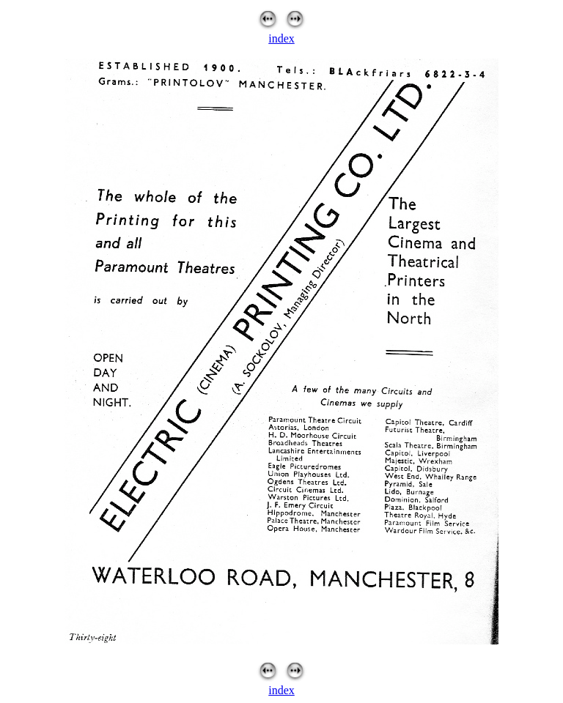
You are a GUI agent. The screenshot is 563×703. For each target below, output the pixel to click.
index (281, 38)
